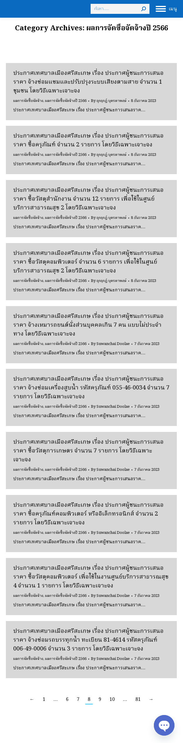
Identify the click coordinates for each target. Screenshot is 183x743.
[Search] (120, 9)
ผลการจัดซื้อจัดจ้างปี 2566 (65, 101)
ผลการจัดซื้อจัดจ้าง (28, 101)
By (109, 101)
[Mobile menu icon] (166, 9)
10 (112, 700)
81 (138, 700)
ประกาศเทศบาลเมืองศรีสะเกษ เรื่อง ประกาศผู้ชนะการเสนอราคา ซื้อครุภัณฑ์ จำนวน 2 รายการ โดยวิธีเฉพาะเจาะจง (88, 140)
